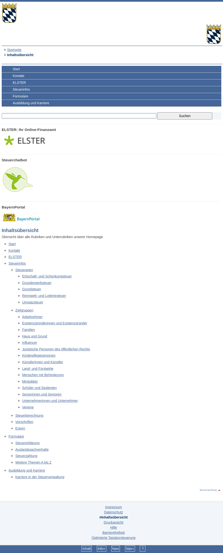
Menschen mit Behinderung (42, 375)
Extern (20, 428)
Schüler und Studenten (39, 388)
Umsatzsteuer (32, 302)
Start (16, 69)
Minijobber (30, 381)
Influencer (29, 343)
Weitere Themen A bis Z (33, 462)
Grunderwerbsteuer (37, 283)
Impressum (113, 507)
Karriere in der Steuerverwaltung (39, 477)
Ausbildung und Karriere (31, 103)
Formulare (20, 96)
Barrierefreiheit (113, 533)
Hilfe (113, 527)
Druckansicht (113, 522)
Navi (115, 549)
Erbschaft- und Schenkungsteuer (47, 276)
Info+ (102, 549)
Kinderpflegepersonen (38, 355)
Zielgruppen (24, 310)
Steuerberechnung (29, 415)
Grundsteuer (31, 289)
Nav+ (130, 549)
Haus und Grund (34, 336)
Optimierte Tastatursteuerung (113, 538)
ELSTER (19, 83)
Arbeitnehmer (32, 317)
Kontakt (18, 76)
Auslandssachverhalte (32, 449)
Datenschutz (113, 512)
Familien (28, 330)
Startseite (14, 50)
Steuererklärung (27, 443)
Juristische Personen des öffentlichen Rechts (56, 349)
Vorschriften (24, 422)
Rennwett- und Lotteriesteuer (44, 296)
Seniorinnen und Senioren (42, 394)
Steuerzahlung (26, 456)
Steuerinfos (21, 89)
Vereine (28, 407)
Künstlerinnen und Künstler (42, 362)
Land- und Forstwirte (37, 369)
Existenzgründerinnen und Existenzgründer (54, 323)
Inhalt (86, 549)
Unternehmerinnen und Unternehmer (50, 401)
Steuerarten (24, 270)
